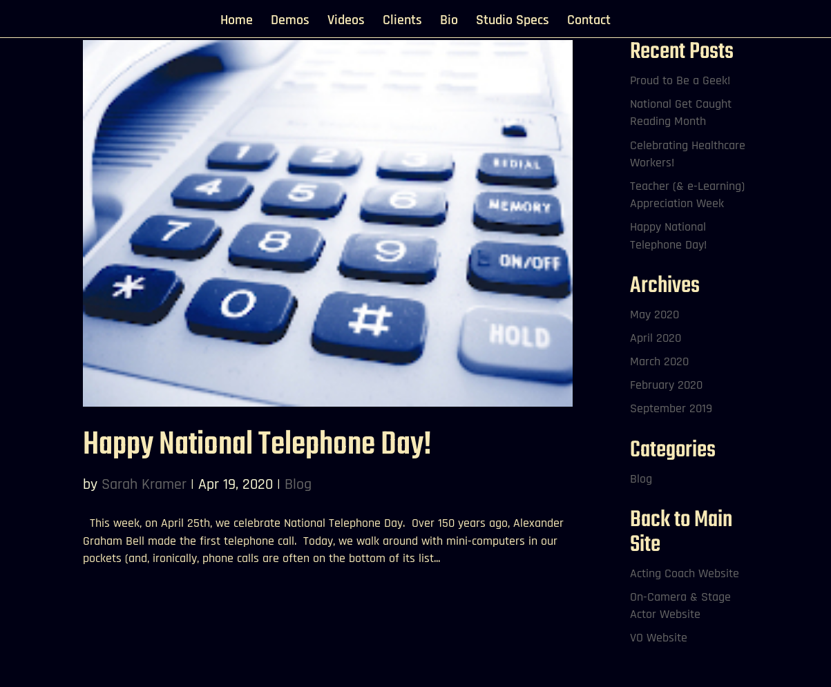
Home (236, 22)
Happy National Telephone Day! (257, 445)
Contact (589, 22)
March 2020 (659, 361)
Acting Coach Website (684, 573)
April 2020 (655, 338)
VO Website (658, 638)
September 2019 (671, 408)
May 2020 (654, 314)
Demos (290, 22)
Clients (402, 22)
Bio (449, 22)
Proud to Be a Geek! (680, 80)
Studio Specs (512, 22)
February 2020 (666, 385)
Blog (298, 484)
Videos (346, 22)
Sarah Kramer (144, 484)
